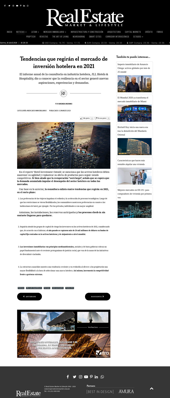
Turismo (47, 282)
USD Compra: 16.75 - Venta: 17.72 (61, 37)
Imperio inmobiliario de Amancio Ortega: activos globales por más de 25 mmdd (134, 63)
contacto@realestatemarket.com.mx (57, 383)
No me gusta (102, 113)
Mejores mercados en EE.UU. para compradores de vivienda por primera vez (135, 188)
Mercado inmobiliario (37, 105)
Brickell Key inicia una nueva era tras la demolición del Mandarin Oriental (133, 126)
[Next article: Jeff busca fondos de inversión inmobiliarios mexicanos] (97, 291)
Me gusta (86, 113)
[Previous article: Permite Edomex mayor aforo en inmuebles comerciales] (29, 291)
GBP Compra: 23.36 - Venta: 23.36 (145, 37)
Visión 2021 (70, 282)
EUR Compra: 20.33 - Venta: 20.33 (103, 37)
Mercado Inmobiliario (34, 282)
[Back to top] (151, 383)
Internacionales (57, 282)
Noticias (21, 282)
